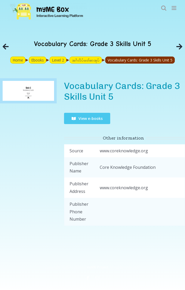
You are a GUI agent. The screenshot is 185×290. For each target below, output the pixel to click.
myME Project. (98, 267)
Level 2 (58, 60)
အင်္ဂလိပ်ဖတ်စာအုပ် (85, 60)
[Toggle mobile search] (163, 8)
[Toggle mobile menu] (174, 8)
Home (18, 60)
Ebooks (37, 60)
